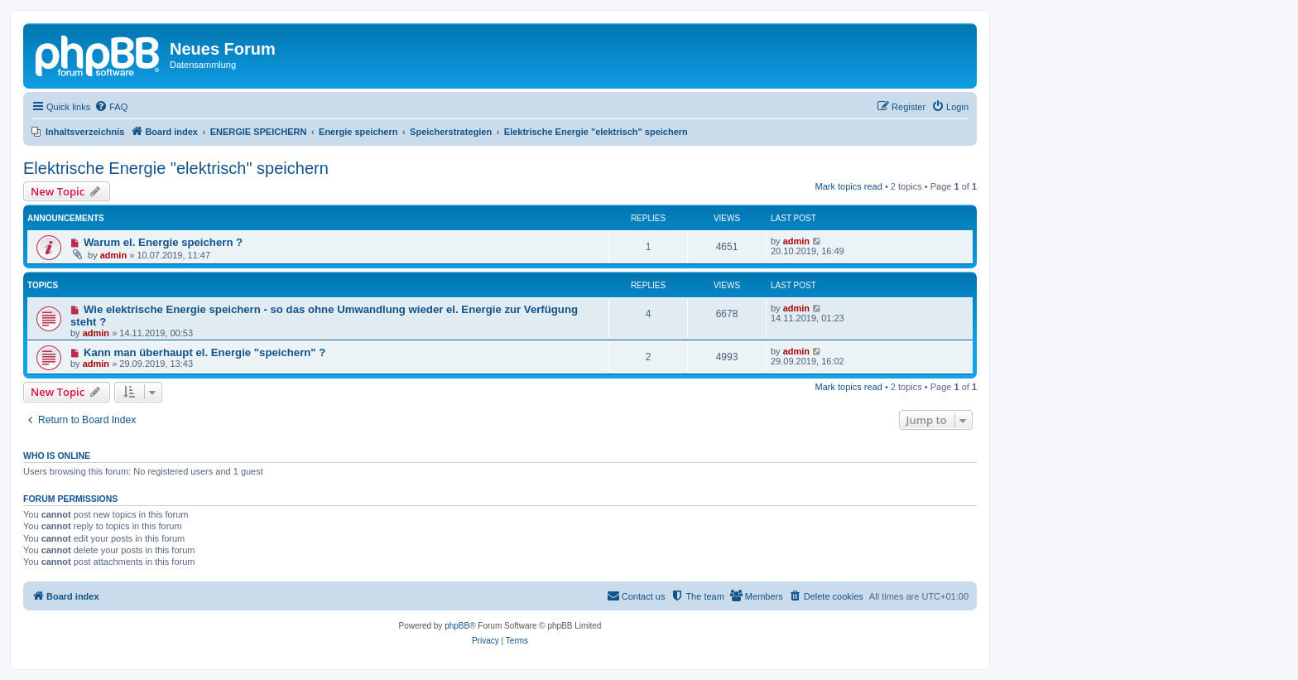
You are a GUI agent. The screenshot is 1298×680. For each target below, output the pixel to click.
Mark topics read (848, 186)
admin (113, 255)
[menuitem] (110, 107)
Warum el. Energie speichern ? (163, 242)
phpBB (457, 625)
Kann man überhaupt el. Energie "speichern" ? (204, 352)
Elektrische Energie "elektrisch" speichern (176, 168)
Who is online (56, 456)
